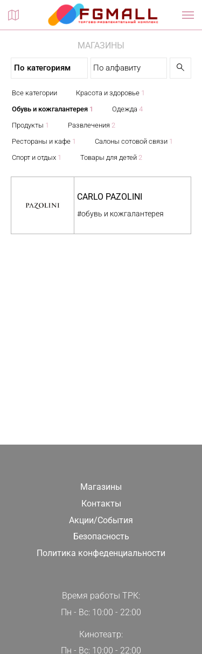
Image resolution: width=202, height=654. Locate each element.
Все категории (34, 93)
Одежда (127, 109)
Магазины (101, 487)
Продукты (30, 125)
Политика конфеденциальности (101, 553)
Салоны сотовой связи (134, 141)
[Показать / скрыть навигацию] (188, 15)
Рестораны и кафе (44, 141)
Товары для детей (111, 157)
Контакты (101, 503)
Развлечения (91, 125)
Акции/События (101, 520)
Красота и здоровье (110, 93)
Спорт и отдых (36, 157)
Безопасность (101, 536)
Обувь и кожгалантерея (52, 109)
